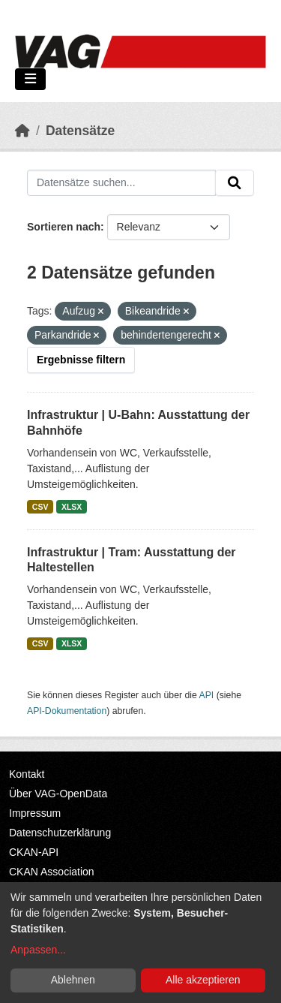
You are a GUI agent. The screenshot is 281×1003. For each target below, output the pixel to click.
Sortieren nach (63, 227)
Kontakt (26, 774)
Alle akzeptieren (203, 980)
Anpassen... (38, 950)
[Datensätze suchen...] (121, 183)
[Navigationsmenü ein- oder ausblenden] (30, 79)
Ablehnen (73, 980)
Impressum (35, 813)
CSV (40, 506)
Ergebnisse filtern (81, 360)
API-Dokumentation (66, 711)
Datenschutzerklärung (60, 833)
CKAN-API (33, 852)
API (206, 695)
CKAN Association (51, 872)
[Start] (22, 130)
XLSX (71, 506)
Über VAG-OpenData (58, 794)
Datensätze (80, 130)
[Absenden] (234, 183)
